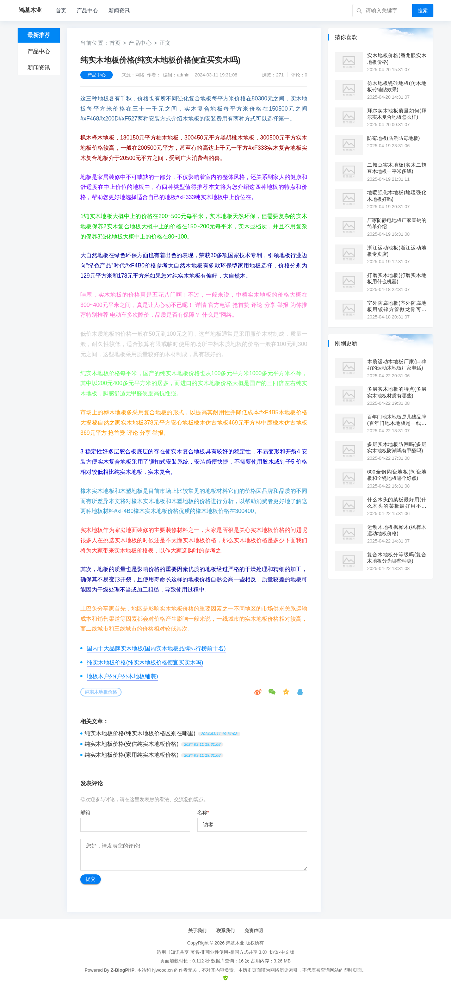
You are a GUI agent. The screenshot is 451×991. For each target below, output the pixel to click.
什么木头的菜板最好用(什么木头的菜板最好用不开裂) (396, 503)
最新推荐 (38, 35)
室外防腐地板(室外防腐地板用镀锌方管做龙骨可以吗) (396, 306)
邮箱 (85, 812)
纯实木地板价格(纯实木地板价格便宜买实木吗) (145, 662)
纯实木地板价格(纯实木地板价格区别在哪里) (140, 733)
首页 (61, 10)
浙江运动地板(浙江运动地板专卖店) (396, 251)
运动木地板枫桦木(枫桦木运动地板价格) (396, 530)
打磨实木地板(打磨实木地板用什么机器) (396, 278)
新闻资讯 (119, 10)
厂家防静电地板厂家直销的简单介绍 (396, 223)
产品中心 (87, 10)
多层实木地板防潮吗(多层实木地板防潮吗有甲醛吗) (396, 447)
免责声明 (254, 930)
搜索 (423, 10)
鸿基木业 (235, 943)
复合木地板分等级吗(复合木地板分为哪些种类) (396, 558)
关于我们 (197, 930)
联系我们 (225, 930)
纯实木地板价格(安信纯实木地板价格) (132, 744)
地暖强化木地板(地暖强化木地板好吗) (396, 196)
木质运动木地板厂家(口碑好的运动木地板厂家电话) (396, 365)
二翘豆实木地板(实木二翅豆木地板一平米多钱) (396, 168)
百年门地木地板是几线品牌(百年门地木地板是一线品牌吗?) (396, 420)
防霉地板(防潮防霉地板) (393, 138)
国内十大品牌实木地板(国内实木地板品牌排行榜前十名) (156, 648)
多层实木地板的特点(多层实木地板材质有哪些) (396, 392)
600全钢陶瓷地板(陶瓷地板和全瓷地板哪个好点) (396, 475)
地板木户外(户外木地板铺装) (122, 676)
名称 (203, 812)
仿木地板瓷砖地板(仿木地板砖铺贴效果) (396, 86)
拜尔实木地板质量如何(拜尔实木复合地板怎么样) (396, 114)
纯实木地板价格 (101, 692)
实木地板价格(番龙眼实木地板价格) (396, 58)
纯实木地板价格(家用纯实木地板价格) (132, 755)
